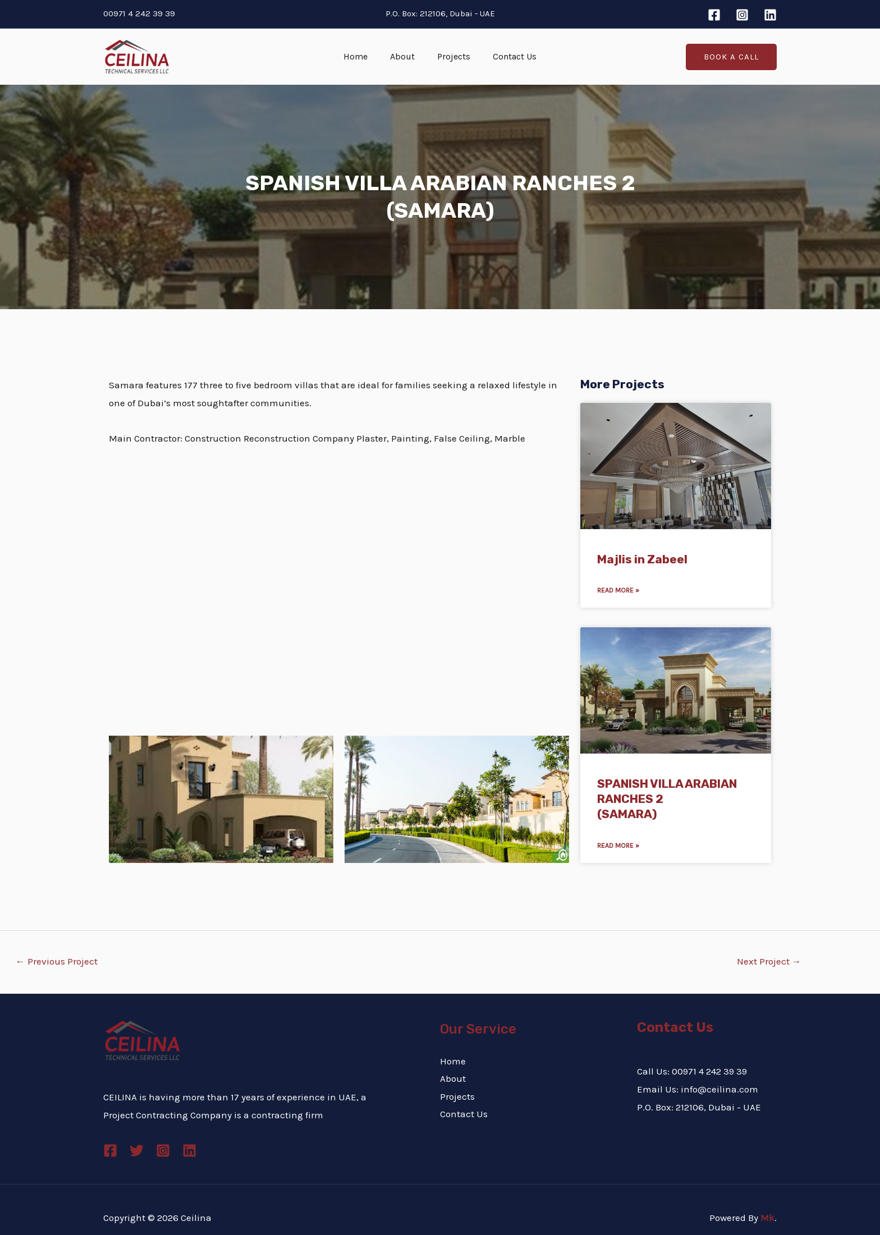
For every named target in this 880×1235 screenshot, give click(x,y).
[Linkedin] (770, 14)
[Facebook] (714, 14)
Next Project (769, 961)
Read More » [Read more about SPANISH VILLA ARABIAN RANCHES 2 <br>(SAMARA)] (618, 846)
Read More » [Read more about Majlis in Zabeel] (618, 590)
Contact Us (508, 56)
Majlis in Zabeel (642, 559)
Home (362, 56)
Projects (451, 56)
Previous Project (57, 961)
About (404, 56)
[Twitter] (137, 1151)
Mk (767, 1217)
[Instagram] (742, 14)
